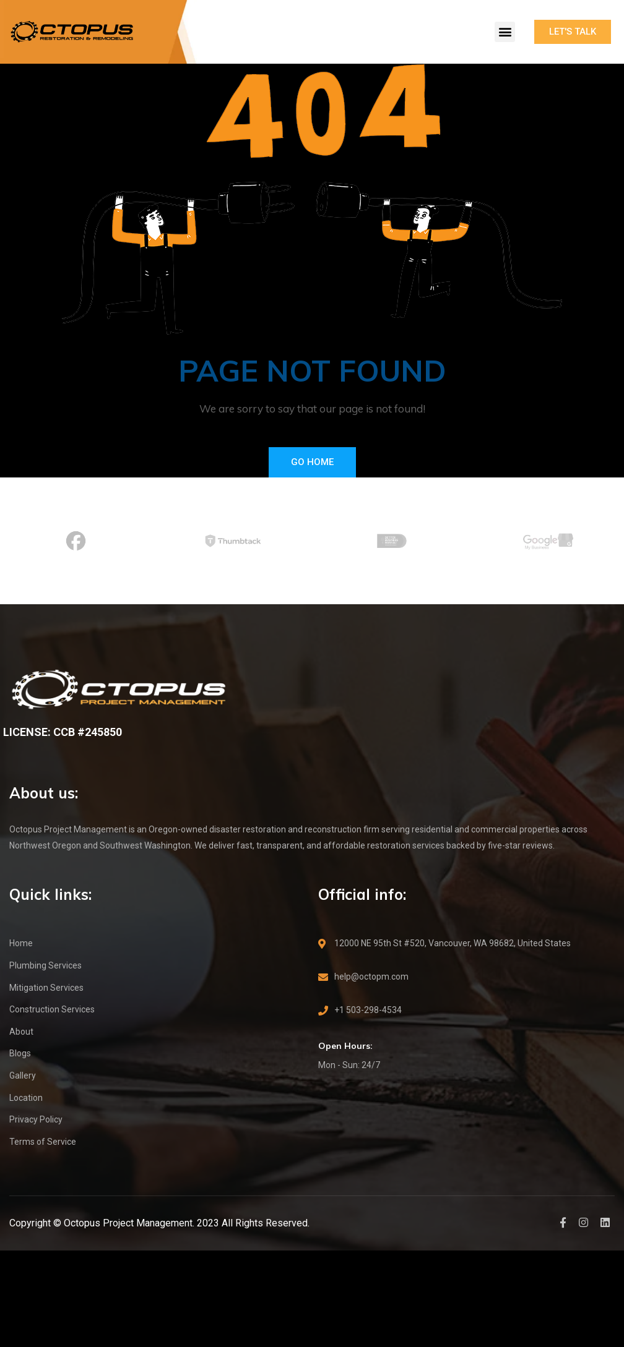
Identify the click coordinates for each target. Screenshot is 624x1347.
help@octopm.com (371, 976)
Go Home (312, 462)
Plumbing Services (45, 965)
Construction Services (52, 1009)
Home (21, 943)
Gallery (22, 1075)
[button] (505, 32)
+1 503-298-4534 (368, 1010)
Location (26, 1098)
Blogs (20, 1053)
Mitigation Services (46, 988)
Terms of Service (42, 1142)
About (21, 1032)
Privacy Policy (36, 1119)
